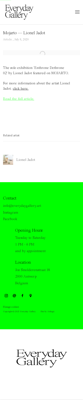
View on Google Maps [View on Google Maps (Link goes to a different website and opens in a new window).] (30, 296)
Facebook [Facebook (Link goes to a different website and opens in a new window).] (10, 219)
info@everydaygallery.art (22, 206)
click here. (21, 88)
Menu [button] (77, 12)
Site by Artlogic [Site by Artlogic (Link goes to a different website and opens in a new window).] (47, 311)
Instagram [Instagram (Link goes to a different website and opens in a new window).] (10, 212)
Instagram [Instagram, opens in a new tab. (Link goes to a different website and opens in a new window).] (6, 296)
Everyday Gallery (19, 12)
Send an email (14, 296)
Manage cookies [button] (11, 307)
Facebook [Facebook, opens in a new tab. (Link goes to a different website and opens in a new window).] (22, 296)
